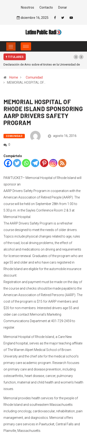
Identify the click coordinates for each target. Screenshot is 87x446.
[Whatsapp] (26, 163)
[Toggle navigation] (10, 46)
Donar (62, 7)
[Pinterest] (44, 163)
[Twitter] (17, 163)
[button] (76, 57)
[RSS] (62, 163)
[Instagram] (53, 163)
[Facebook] (8, 163)
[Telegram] (35, 163)
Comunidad (34, 77)
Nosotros (27, 7)
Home (13, 77)
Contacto (46, 7)
